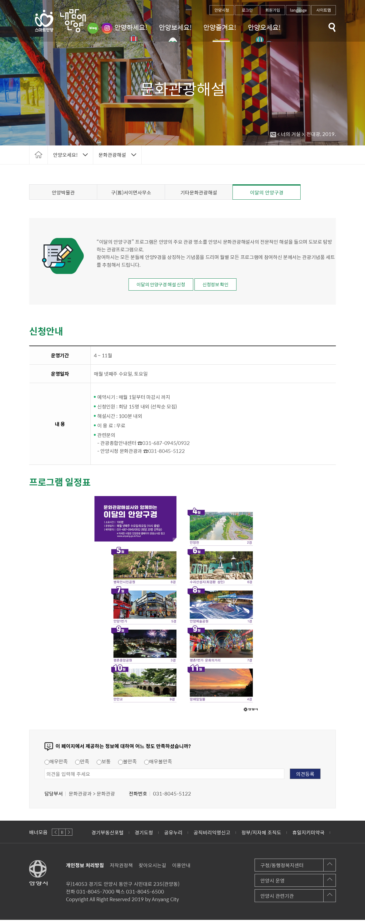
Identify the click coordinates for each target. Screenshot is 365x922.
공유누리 (173, 834)
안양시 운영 (272, 882)
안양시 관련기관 (277, 897)
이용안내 (181, 867)
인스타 (107, 28)
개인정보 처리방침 (85, 867)
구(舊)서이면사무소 (131, 192)
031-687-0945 (159, 445)
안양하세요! (130, 27)
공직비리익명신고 (212, 834)
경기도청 (144, 834)
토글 (332, 27)
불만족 (127, 763)
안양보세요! (175, 27)
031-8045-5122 (166, 453)
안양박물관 (63, 192)
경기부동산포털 (107, 834)
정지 (62, 834)
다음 (68, 834)
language (298, 10)
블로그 (92, 28)
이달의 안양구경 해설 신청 (156, 285)
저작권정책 (121, 867)
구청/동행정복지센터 (282, 867)
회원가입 (272, 10)
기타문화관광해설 (198, 192)
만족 (82, 763)
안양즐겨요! (219, 27)
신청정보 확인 (221, 285)
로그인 (247, 10)
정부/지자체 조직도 (261, 834)
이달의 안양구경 (266, 192)
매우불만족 (158, 763)
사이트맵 (323, 10)
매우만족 (56, 763)
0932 (184, 445)
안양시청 (221, 10)
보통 (104, 763)
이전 (55, 834)
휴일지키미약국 (308, 834)
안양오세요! (264, 27)
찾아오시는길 (152, 867)
